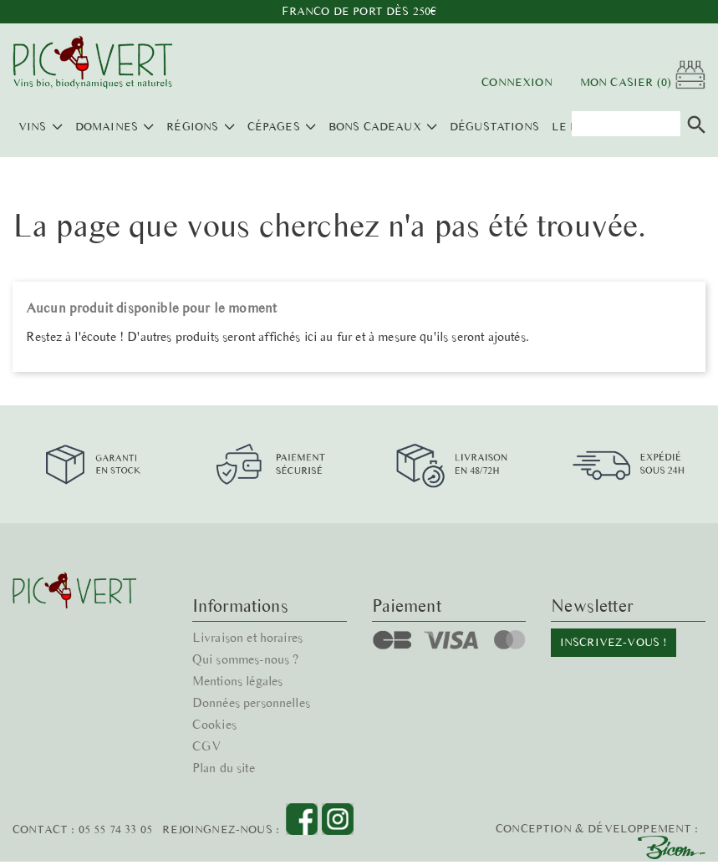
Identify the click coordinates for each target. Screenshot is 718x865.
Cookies (214, 681)
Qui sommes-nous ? (246, 615)
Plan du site (224, 724)
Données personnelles (252, 659)
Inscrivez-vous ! (613, 599)
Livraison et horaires (249, 594)
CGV (206, 702)
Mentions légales (238, 637)
